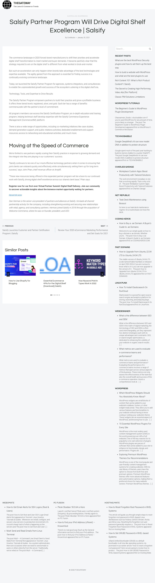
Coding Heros (122, 219)
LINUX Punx (121, 283)
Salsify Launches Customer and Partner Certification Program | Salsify (27, 229)
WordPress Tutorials (127, 103)
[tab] (51, 295)
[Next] (102, 274)
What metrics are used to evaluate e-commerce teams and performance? (134, 352)
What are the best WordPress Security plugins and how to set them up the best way (133, 64)
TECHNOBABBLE (123, 136)
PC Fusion (59, 503)
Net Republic (122, 195)
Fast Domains (122, 247)
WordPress (121, 388)
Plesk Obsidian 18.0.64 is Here (71, 507)
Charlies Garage (124, 167)
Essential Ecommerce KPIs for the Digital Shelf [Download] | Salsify (55, 283)
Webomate (8, 503)
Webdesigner (122, 311)
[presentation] (20, 265)
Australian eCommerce (77, 16)
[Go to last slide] (8, 274)
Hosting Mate (112, 503)
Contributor (71, 38)
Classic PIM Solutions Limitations (130, 97)
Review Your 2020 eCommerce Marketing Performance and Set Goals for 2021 (82, 229)
